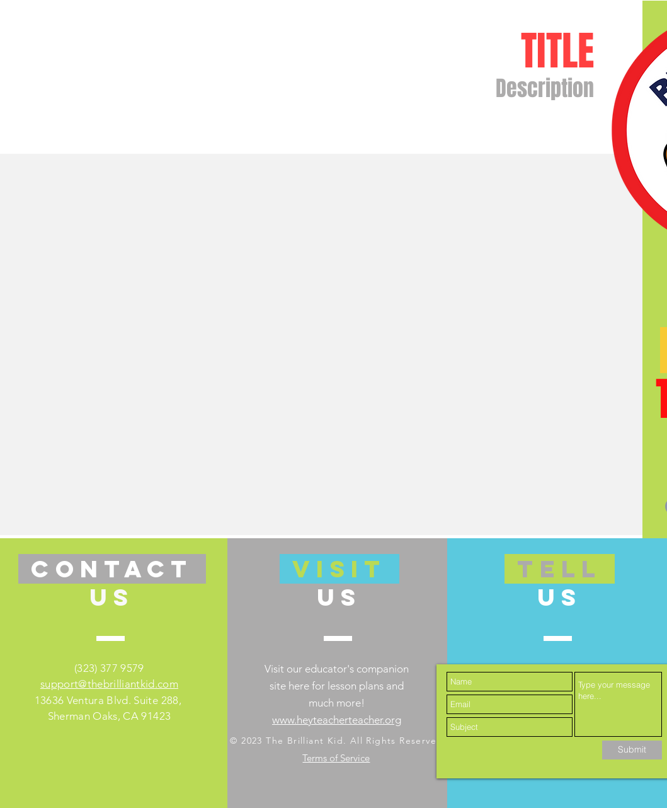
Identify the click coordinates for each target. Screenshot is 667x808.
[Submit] (632, 750)
